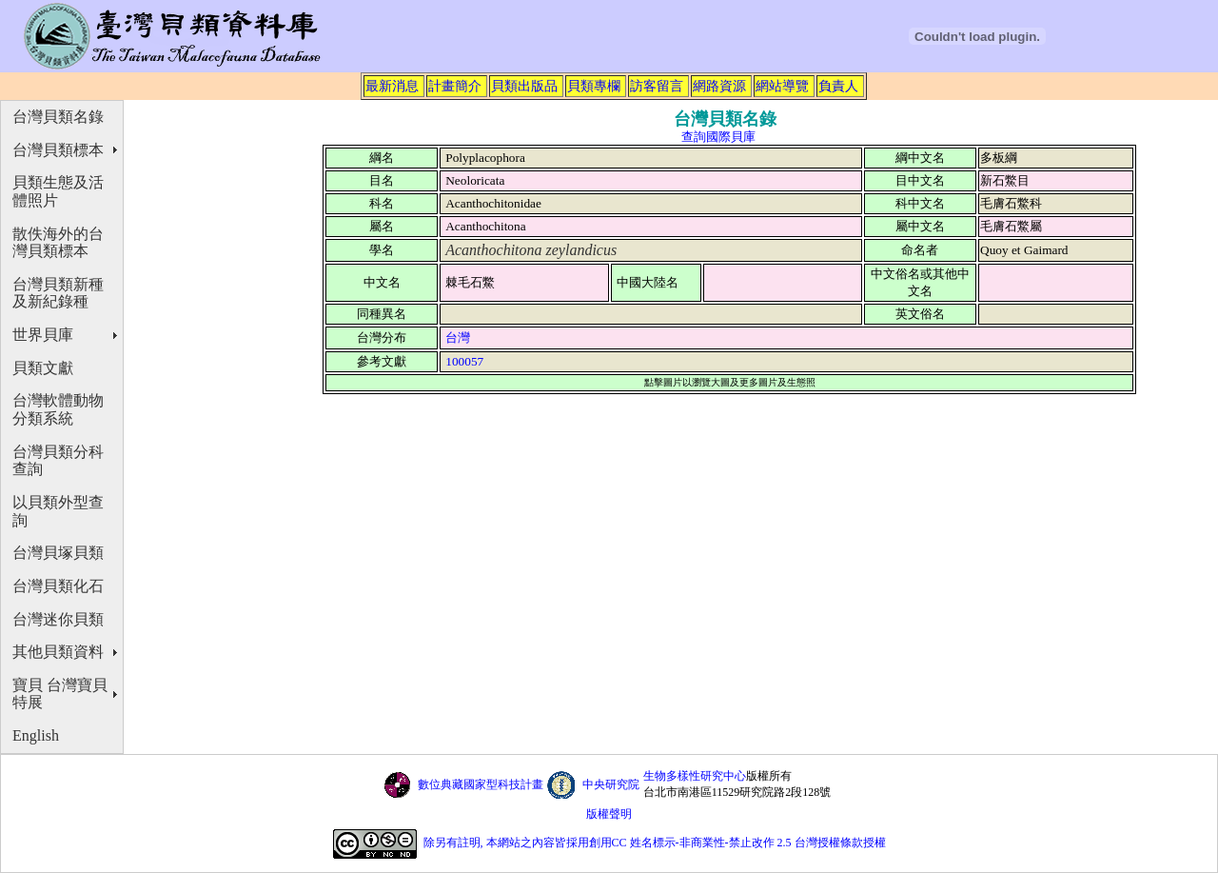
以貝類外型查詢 (58, 511)
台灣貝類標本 (58, 150)
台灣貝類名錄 (58, 117)
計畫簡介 (454, 85)
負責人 (838, 85)
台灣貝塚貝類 (58, 553)
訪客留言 (656, 85)
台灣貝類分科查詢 (58, 461)
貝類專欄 (593, 85)
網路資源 (719, 85)
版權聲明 (609, 814)
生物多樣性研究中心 (694, 776)
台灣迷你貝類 (58, 619)
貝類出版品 (524, 85)
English (35, 735)
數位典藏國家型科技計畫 (480, 784)
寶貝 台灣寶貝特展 (60, 694)
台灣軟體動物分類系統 (58, 409)
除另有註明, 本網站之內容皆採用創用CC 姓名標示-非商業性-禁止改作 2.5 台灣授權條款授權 (654, 842)
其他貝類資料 (58, 652)
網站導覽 (782, 85)
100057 (464, 361)
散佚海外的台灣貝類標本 (58, 243)
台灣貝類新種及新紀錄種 (58, 293)
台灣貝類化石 (58, 586)
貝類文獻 (42, 368)
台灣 (457, 337)
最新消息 (392, 85)
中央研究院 (610, 784)
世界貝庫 (42, 335)
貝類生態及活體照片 (58, 191)
